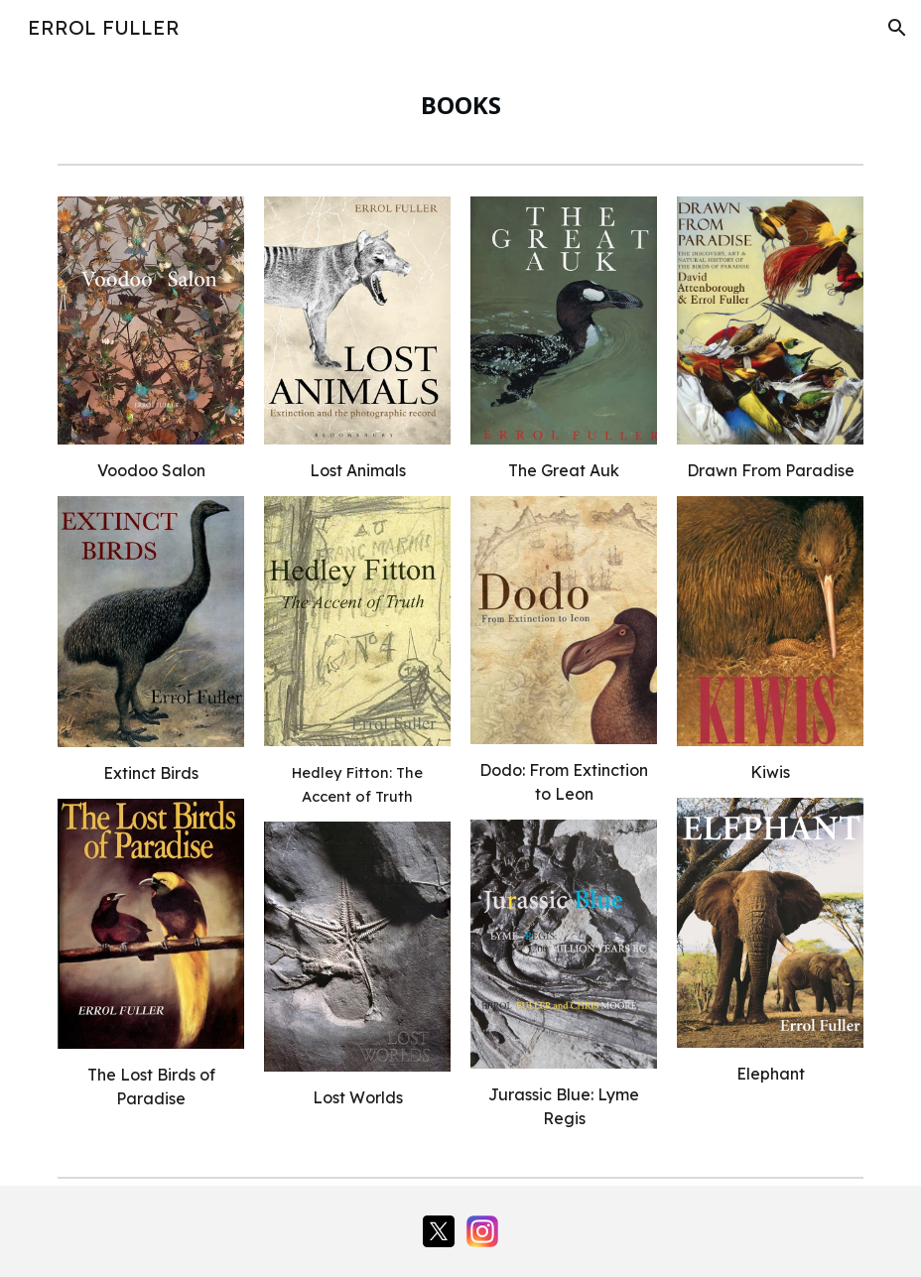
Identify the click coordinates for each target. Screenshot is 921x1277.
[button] (897, 28)
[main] (460, 105)
